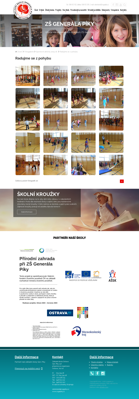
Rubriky (110, 365)
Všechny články (97, 365)
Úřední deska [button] (49, 10)
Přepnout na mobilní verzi (28, 368)
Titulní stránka (97, 362)
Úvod (36, 10)
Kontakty (94, 368)
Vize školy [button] (65, 10)
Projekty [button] (58, 10)
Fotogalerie (115, 10)
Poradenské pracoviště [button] (78, 10)
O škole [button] (41, 10)
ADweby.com (104, 387)
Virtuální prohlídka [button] (94, 10)
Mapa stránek (112, 362)
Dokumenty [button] (106, 10)
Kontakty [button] (123, 10)
